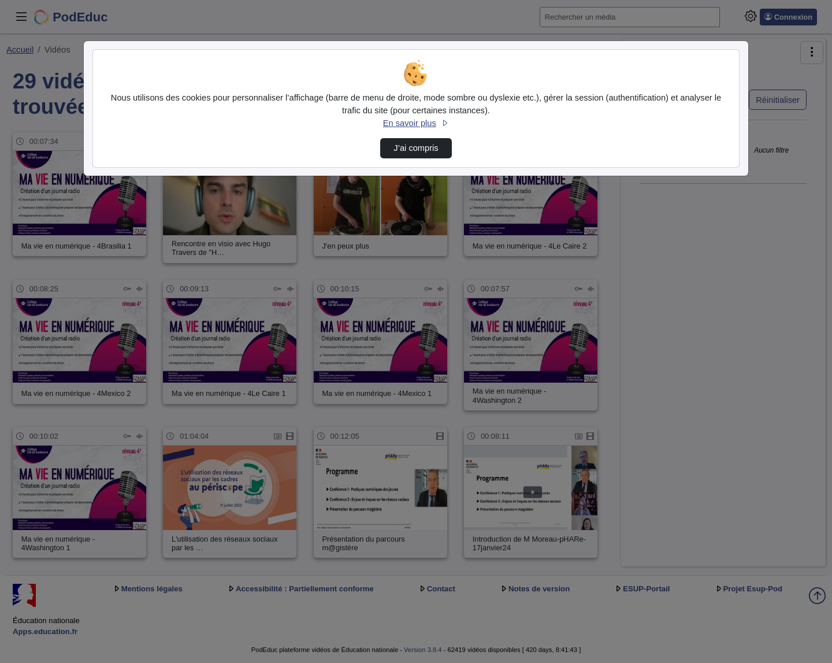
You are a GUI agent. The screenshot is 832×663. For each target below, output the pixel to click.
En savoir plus (416, 123)
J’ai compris (415, 148)
